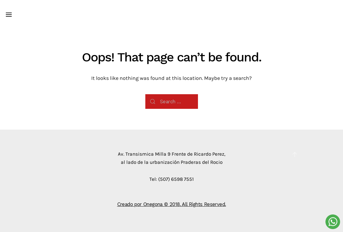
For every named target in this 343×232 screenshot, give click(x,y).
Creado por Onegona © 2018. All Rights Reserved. (171, 204)
